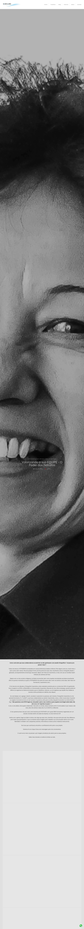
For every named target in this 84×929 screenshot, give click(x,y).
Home (45, 4)
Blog (60, 4)
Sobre (72, 4)
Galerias (66, 4)
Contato (79, 4)
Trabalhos (53, 4)
